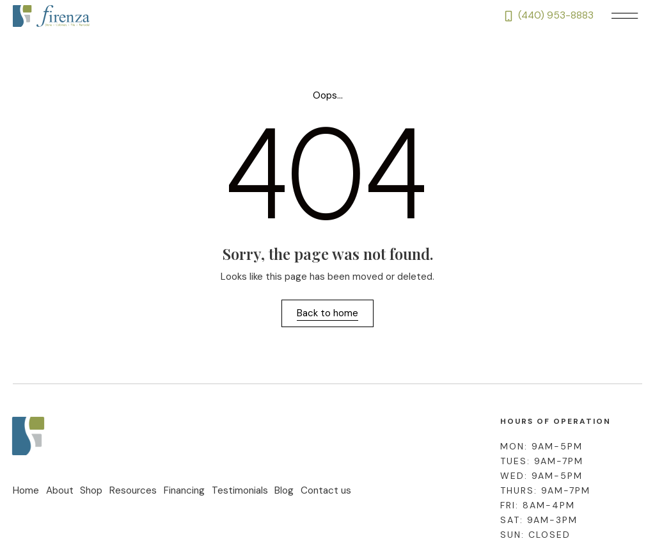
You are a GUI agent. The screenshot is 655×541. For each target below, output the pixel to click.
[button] (624, 16)
